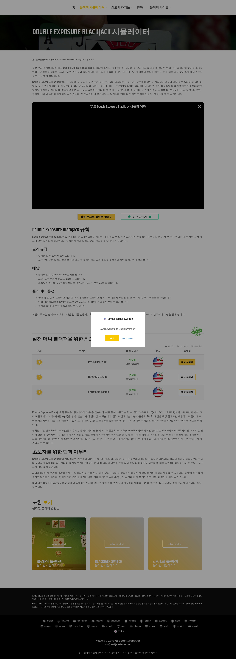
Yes (112, 338)
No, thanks (127, 338)
